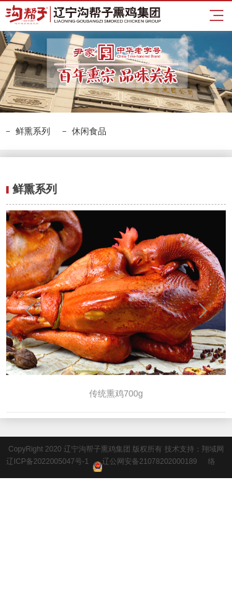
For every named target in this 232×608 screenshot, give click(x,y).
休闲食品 (89, 131)
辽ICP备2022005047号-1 (49, 461)
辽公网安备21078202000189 (145, 464)
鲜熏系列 (32, 131)
